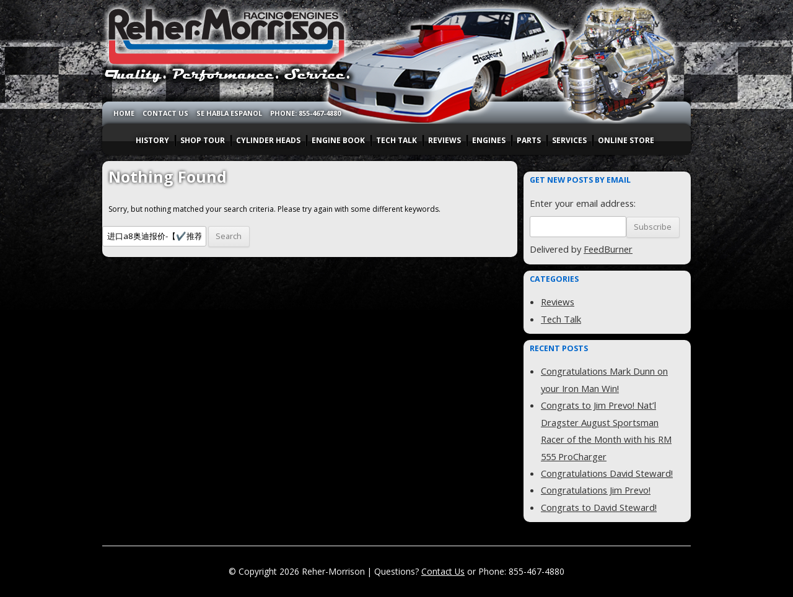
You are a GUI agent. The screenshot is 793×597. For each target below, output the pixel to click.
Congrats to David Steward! (599, 507)
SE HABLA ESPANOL (229, 113)
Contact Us (443, 571)
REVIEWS (444, 140)
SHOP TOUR (202, 140)
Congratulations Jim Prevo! (596, 490)
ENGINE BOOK (338, 140)
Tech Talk (561, 319)
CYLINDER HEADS (268, 140)
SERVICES (569, 140)
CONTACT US (165, 113)
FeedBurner (608, 249)
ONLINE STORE (626, 140)
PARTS (529, 140)
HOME (123, 113)
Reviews (557, 301)
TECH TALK (396, 140)
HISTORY (152, 140)
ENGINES (489, 140)
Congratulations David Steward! (607, 473)
